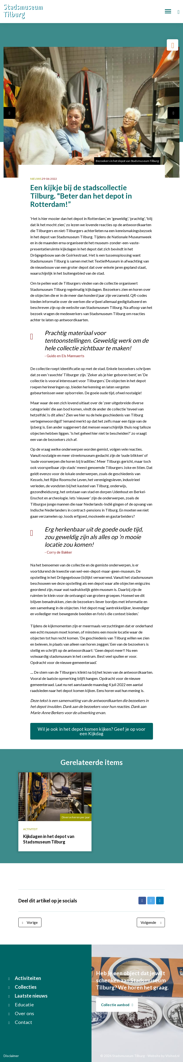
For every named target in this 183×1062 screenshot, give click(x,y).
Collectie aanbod (117, 1005)
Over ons (21, 1013)
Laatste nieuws (27, 996)
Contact (20, 1022)
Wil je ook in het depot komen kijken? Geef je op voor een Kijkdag (91, 731)
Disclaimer (11, 1056)
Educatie (21, 1004)
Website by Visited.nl (163, 1056)
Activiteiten (24, 978)
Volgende (152, 922)
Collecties (22, 987)
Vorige (29, 922)
